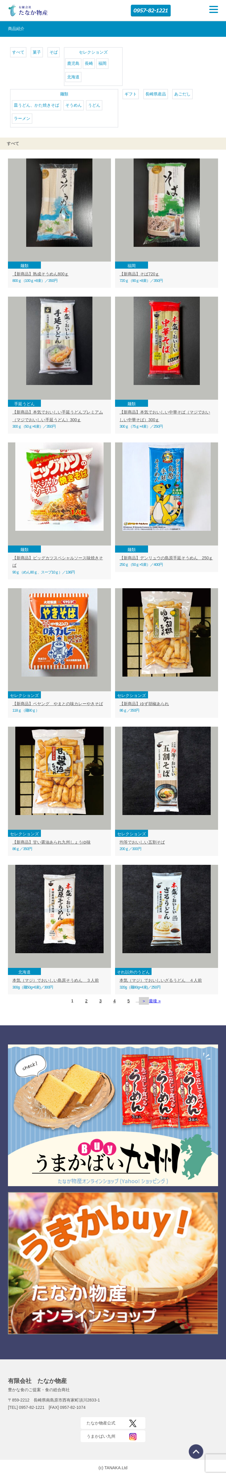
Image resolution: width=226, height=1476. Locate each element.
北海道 (73, 77)
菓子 (37, 52)
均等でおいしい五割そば (142, 842)
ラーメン (22, 118)
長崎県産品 (155, 94)
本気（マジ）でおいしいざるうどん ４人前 (160, 980)
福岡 (102, 63)
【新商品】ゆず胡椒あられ (144, 703)
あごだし (182, 94)
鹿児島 (73, 63)
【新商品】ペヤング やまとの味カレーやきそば (57, 703)
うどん (94, 105)
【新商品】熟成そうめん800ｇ (40, 274)
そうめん (73, 105)
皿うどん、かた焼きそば (36, 105)
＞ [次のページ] (144, 1001)
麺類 (64, 94)
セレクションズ (93, 52)
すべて (18, 52)
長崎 (89, 63)
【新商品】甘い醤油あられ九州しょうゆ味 (51, 842)
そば (53, 52)
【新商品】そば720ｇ (139, 274)
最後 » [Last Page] (155, 1001)
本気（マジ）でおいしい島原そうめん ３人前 (55, 980)
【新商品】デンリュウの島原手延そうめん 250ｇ (166, 558)
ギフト (130, 94)
